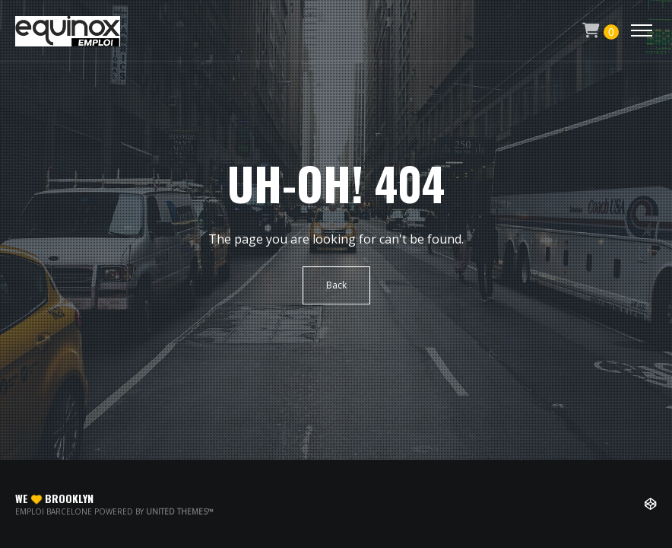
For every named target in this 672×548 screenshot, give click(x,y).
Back (336, 285)
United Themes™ (180, 511)
